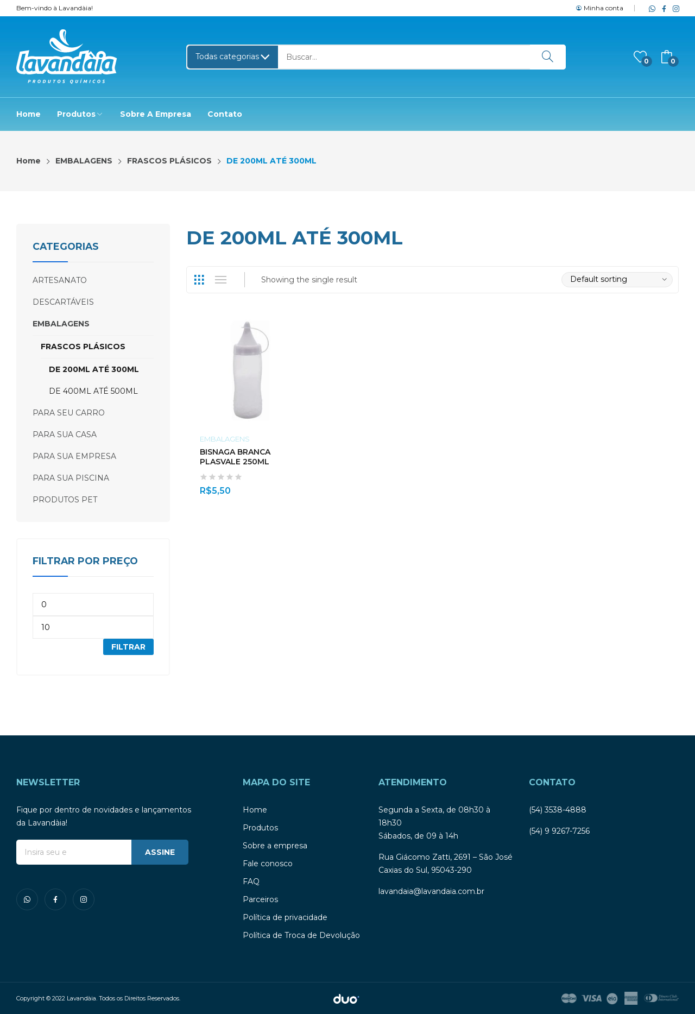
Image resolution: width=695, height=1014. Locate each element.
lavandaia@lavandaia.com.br (431, 891)
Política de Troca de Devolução (301, 935)
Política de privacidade (285, 917)
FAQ (251, 881)
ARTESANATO (60, 280)
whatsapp (650, 8)
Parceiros (260, 899)
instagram (674, 8)
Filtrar (128, 647)
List (221, 279)
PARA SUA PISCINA (71, 478)
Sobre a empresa (275, 846)
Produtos (260, 828)
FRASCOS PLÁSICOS (83, 346)
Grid (199, 279)
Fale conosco (268, 863)
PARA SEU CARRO (69, 413)
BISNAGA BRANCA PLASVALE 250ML (235, 457)
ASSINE (160, 852)
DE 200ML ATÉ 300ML (94, 369)
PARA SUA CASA (65, 434)
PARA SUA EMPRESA (74, 456)
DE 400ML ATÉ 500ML (93, 391)
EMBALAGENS (225, 438)
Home (255, 810)
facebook (662, 8)
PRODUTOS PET (65, 500)
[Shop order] (617, 279)
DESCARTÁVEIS (63, 302)
